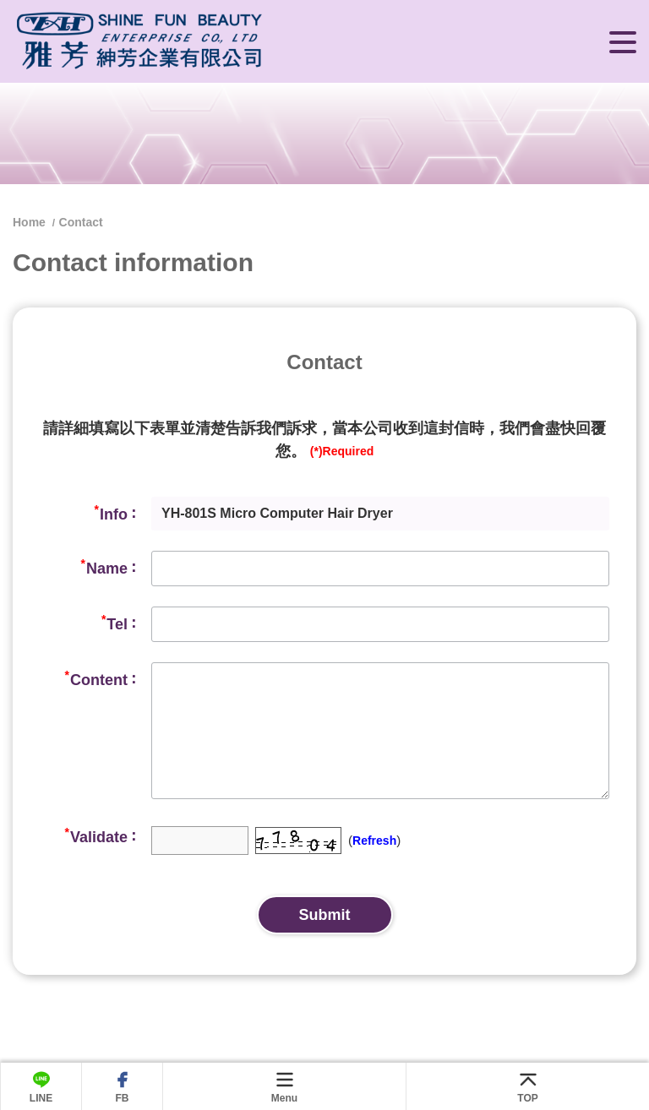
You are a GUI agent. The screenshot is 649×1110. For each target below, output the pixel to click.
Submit (325, 914)
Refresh (374, 840)
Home (31, 222)
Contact (81, 222)
